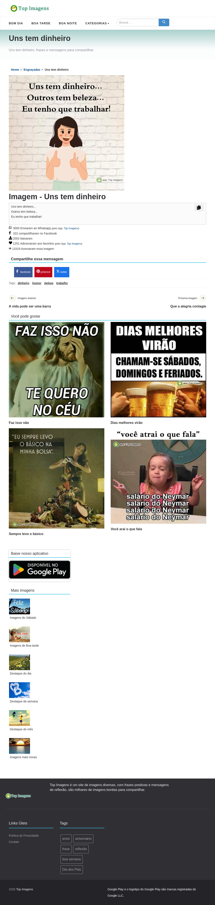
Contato (14, 842)
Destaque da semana (24, 701)
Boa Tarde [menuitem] (41, 23)
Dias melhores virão (127, 423)
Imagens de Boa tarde (24, 645)
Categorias (97, 23)
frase (66, 849)
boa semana (71, 859)
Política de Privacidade (24, 835)
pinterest (43, 272)
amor (66, 839)
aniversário (83, 839)
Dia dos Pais (71, 869)
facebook (23, 272)
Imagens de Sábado (23, 617)
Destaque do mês (21, 729)
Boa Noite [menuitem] (68, 23)
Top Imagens (71, 228)
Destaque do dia (20, 673)
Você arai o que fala (126, 529)
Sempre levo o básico (26, 534)
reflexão (81, 849)
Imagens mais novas (23, 757)
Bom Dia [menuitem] (16, 23)
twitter (61, 272)
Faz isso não (19, 423)
